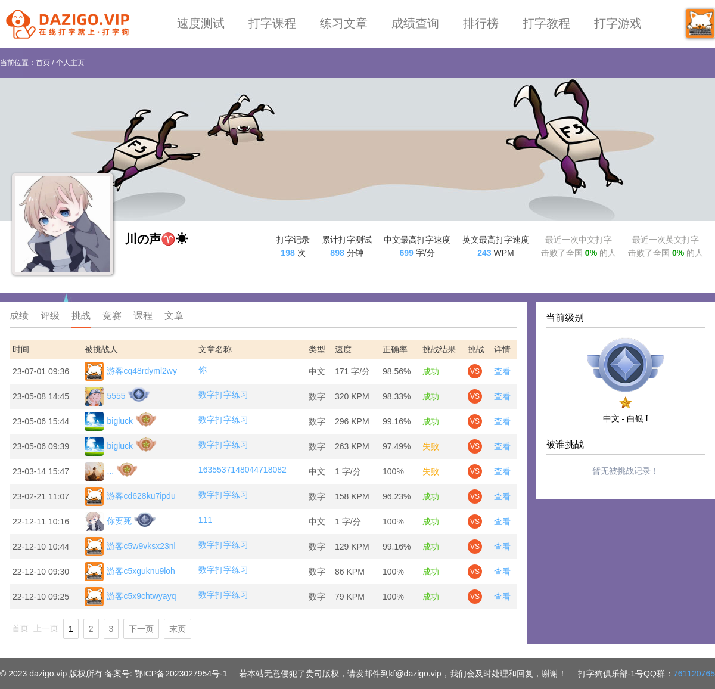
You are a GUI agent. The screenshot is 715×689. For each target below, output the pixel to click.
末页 (177, 629)
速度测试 (201, 23)
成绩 (19, 316)
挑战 (81, 316)
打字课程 (272, 23)
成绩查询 (415, 23)
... (99, 471)
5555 (105, 396)
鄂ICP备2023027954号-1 (181, 673)
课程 (143, 316)
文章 (174, 316)
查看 (502, 371)
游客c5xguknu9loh (130, 571)
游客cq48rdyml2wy (130, 371)
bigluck (109, 421)
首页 (43, 62)
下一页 (141, 629)
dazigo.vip (48, 673)
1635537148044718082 (242, 469)
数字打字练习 (223, 394)
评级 (50, 316)
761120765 (694, 673)
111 (205, 519)
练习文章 (344, 23)
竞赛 (112, 316)
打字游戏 (618, 23)
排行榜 (481, 23)
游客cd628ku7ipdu (130, 496)
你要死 (108, 521)
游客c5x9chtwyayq (130, 596)
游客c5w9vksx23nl (130, 546)
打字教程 (546, 23)
